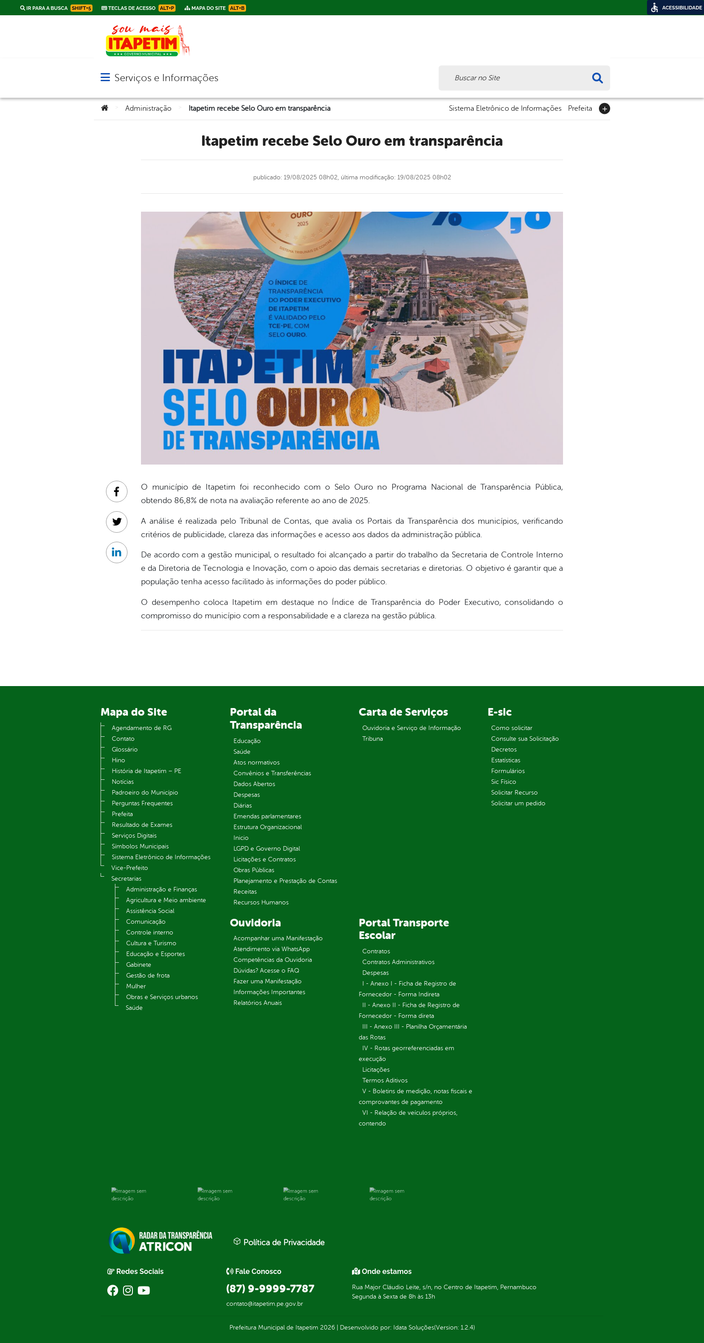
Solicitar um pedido (518, 803)
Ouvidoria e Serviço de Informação (411, 728)
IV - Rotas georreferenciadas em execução (406, 1053)
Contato (123, 738)
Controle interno (149, 932)
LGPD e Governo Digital (266, 848)
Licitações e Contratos (264, 859)
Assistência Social (150, 911)
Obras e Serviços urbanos (162, 997)
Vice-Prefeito (129, 868)
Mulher (136, 986)
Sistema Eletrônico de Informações (505, 107)
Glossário (125, 749)
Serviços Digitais (134, 835)
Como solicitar (511, 728)
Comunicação (146, 921)
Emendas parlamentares (267, 816)
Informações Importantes (269, 992)
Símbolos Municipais (140, 846)
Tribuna (372, 738)
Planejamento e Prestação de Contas (285, 881)
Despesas (246, 794)
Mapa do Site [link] (215, 8)
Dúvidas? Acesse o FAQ (266, 970)
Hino (118, 760)
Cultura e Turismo (151, 943)
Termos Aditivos (385, 1080)
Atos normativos (256, 762)
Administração (148, 108)
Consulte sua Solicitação (525, 738)
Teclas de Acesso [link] (138, 8)
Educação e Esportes (155, 954)
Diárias (242, 805)
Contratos (376, 951)
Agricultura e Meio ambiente (166, 900)
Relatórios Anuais (257, 1003)
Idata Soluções (413, 1327)
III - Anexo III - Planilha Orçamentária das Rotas (413, 1032)
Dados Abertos (254, 784)
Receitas (245, 891)
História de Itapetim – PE (146, 771)
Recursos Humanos (261, 902)
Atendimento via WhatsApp (271, 949)
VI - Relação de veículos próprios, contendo (408, 1118)
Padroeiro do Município (145, 792)
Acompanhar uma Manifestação (278, 938)
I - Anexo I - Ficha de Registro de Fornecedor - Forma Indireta (407, 989)
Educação (247, 741)
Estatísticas (505, 760)
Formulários (508, 771)
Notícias (123, 781)
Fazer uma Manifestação (267, 981)
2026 (326, 1327)
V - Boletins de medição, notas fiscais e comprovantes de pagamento (415, 1096)
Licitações (376, 1069)
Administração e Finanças (161, 889)
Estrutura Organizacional (267, 827)
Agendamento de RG (142, 728)
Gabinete (138, 964)
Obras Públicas (253, 870)
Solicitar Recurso (514, 792)
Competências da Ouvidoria (272, 959)
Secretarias (126, 878)
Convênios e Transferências (272, 773)
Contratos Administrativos (398, 962)
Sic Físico (503, 781)
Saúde (134, 1007)
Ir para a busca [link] (56, 8)
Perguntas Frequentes (142, 803)
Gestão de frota (148, 975)
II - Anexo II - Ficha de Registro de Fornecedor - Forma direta (409, 1010)
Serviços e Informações (166, 77)
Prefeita (580, 107)
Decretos (504, 749)
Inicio (241, 837)
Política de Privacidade (279, 1242)
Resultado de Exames (142, 824)
